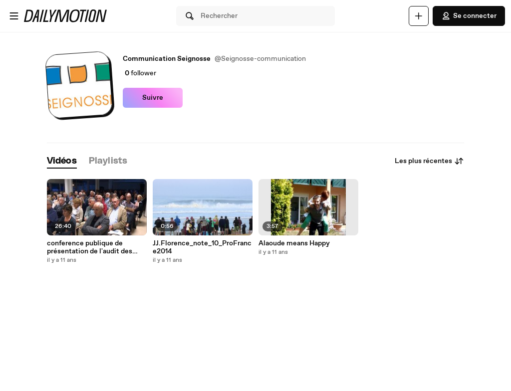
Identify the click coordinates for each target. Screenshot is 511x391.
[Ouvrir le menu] (14, 16)
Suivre (152, 97)
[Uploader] (419, 16)
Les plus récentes (429, 161)
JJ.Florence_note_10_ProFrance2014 (202, 247)
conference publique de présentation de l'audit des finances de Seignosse (89, 247)
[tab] (62, 161)
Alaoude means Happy (294, 243)
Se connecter (469, 16)
